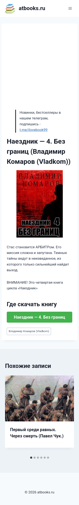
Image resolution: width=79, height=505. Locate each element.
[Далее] (66, 414)
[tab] (31, 458)
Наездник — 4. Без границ (39, 317)
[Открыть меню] (70, 8)
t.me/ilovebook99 (34, 130)
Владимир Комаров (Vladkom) (29, 331)
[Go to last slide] (12, 414)
